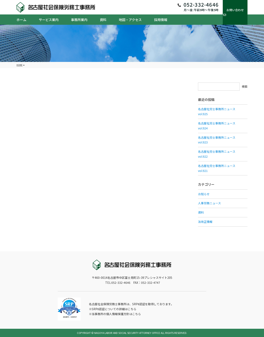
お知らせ (204, 194)
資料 (103, 19)
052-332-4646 (198, 4)
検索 (245, 86)
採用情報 (160, 19)
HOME (19, 64)
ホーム (21, 19)
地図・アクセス (130, 19)
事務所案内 (79, 19)
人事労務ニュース (209, 203)
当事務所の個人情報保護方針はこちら (116, 314)
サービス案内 (49, 19)
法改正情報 (205, 222)
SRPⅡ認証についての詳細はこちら (114, 309)
